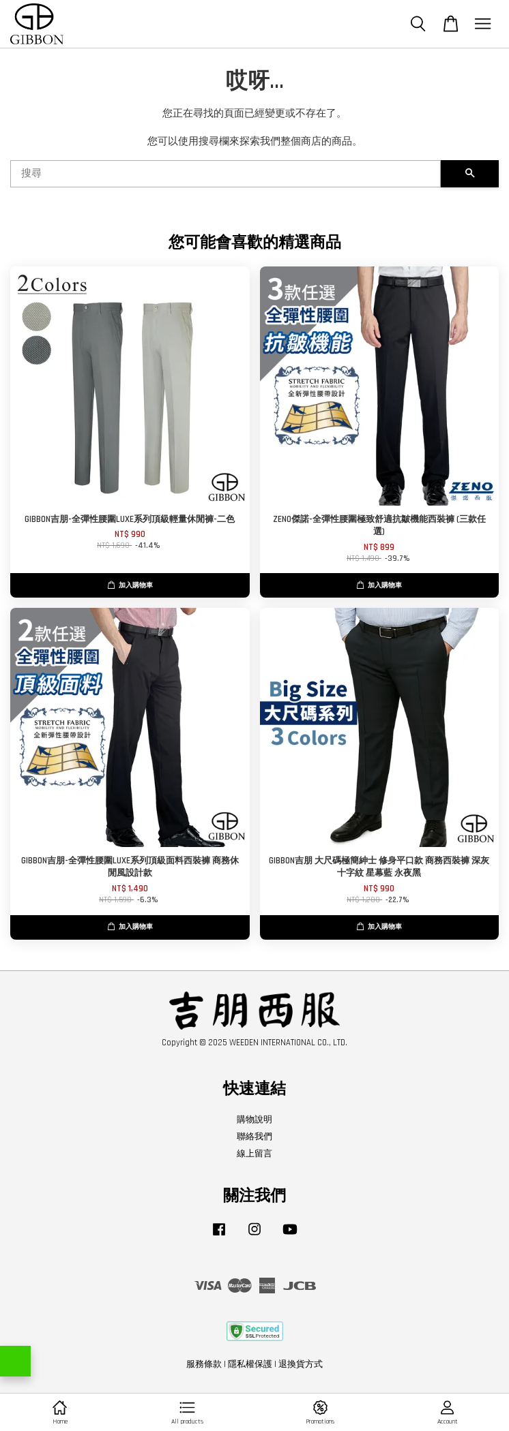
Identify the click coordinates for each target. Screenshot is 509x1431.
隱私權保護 (250, 1364)
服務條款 (204, 1364)
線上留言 (254, 1153)
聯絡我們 (254, 1136)
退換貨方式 (300, 1364)
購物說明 (254, 1119)
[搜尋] (225, 173)
